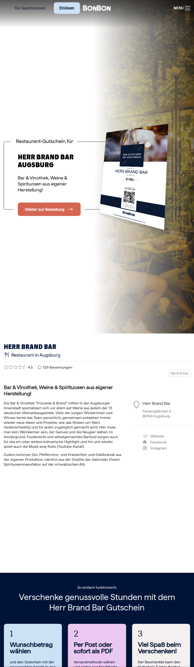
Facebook (155, 442)
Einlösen (66, 8)
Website (153, 436)
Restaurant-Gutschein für (44, 141)
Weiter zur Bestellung (44, 209)
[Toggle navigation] (180, 8)
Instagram (155, 448)
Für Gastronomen (30, 8)
